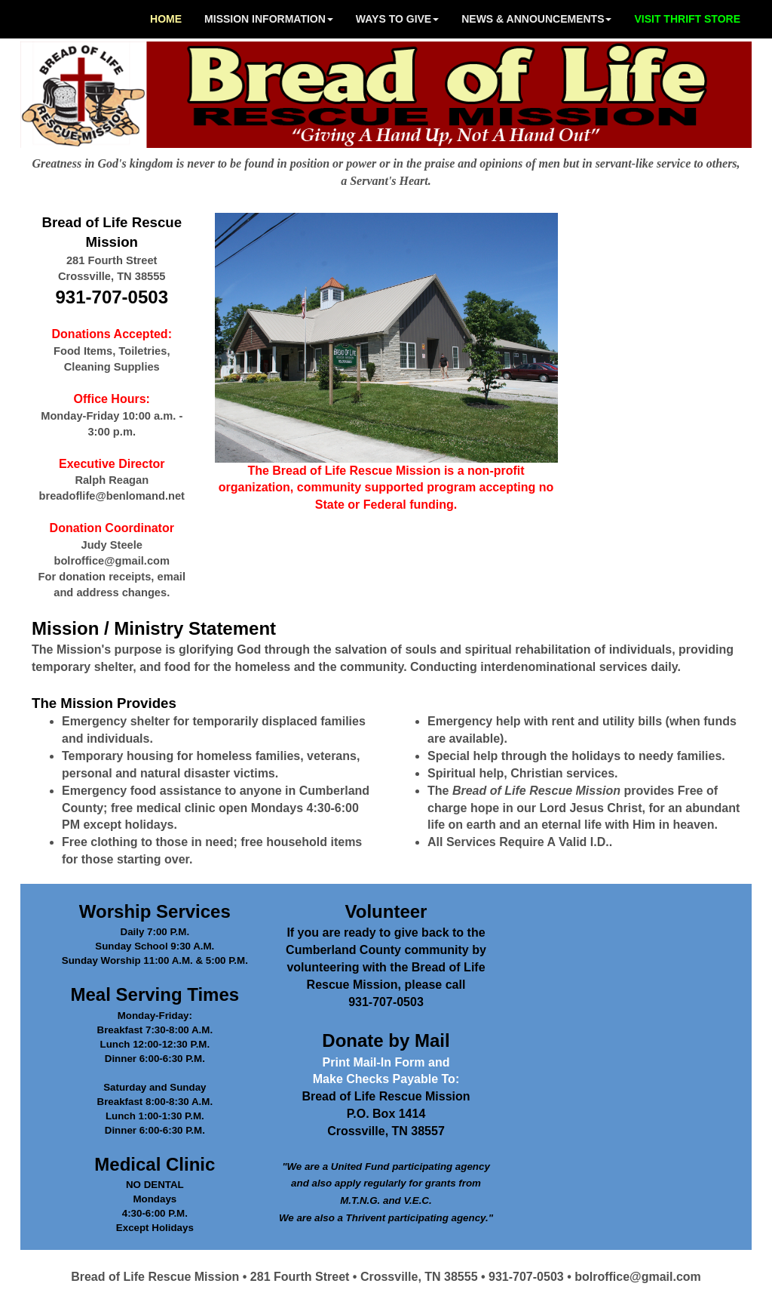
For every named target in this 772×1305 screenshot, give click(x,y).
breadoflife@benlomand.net (112, 496)
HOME (166, 19)
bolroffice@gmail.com (112, 561)
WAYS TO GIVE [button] (397, 19)
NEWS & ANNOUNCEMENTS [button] (536, 19)
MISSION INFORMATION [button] (268, 19)
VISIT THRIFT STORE (687, 19)
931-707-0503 (112, 297)
